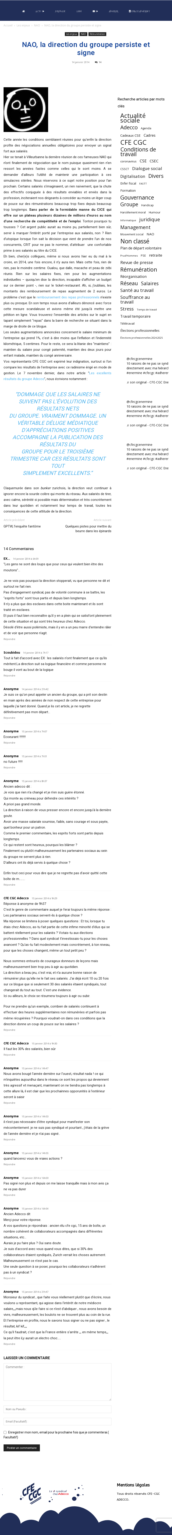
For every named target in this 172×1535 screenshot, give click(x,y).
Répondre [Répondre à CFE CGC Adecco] (9, 1030)
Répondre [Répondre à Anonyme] (9, 717)
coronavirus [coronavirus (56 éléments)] (128, 161)
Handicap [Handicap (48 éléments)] (147, 205)
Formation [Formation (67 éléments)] (128, 190)
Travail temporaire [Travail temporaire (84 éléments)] (135, 316)
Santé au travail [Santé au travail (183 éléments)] (137, 290)
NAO (37, 25)
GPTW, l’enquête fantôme (22, 526)
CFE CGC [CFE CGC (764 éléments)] (133, 142)
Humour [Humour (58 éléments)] (154, 212)
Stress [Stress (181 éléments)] (127, 308)
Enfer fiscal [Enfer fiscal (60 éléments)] (128, 183)
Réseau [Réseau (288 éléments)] (129, 283)
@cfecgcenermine (139, 359)
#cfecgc (148, 373)
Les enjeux (23, 25)
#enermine (134, 373)
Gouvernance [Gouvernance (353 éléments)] (137, 197)
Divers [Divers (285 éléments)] (156, 176)
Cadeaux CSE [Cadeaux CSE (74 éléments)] (130, 135)
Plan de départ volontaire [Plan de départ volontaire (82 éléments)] (141, 248)
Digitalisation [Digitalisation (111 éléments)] (132, 176)
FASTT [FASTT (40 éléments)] (143, 183)
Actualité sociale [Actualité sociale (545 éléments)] (133, 118)
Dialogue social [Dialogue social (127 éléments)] (147, 168)
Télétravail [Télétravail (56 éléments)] (127, 323)
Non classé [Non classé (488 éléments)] (134, 241)
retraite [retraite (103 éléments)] (155, 255)
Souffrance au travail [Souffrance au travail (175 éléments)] (135, 299)
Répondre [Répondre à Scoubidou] (9, 675)
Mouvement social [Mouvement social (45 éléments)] (131, 234)
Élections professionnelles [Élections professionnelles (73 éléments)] (140, 330)
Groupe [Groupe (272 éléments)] (129, 204)
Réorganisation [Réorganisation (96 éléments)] (133, 276)
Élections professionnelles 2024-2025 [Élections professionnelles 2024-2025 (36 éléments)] (141, 337)
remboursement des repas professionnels (68, 297)
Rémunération (97, 34)
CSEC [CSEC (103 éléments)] (154, 161)
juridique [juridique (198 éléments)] (149, 219)
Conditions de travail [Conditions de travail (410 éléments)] (138, 151)
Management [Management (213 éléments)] (135, 227)
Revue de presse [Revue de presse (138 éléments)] (136, 262)
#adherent (162, 373)
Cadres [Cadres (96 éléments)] (150, 135)
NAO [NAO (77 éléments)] (150, 234)
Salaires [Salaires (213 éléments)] (150, 283)
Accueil (8, 25)
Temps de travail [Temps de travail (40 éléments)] (147, 309)
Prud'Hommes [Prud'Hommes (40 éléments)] (129, 255)
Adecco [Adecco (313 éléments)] (129, 127)
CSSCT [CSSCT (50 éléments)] (124, 169)
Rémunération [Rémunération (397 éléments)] (138, 269)
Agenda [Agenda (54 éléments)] (146, 128)
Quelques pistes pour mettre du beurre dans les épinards (88, 528)
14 (98, 62)
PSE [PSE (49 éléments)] (143, 255)
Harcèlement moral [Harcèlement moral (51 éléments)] (133, 212)
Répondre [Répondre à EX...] (9, 639)
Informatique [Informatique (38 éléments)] (128, 220)
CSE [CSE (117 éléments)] (143, 161)
